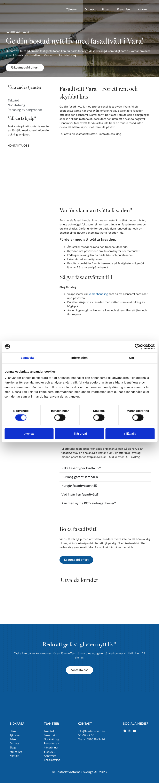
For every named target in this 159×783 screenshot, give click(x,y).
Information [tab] (79, 357)
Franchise (123, 9)
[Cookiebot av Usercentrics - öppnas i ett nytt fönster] (137, 346)
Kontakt (142, 9)
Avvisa (29, 433)
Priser (105, 9)
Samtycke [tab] (28, 357)
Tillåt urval (79, 433)
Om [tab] (131, 357)
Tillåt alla (130, 433)
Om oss (89, 9)
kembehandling (98, 294)
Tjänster (71, 9)
